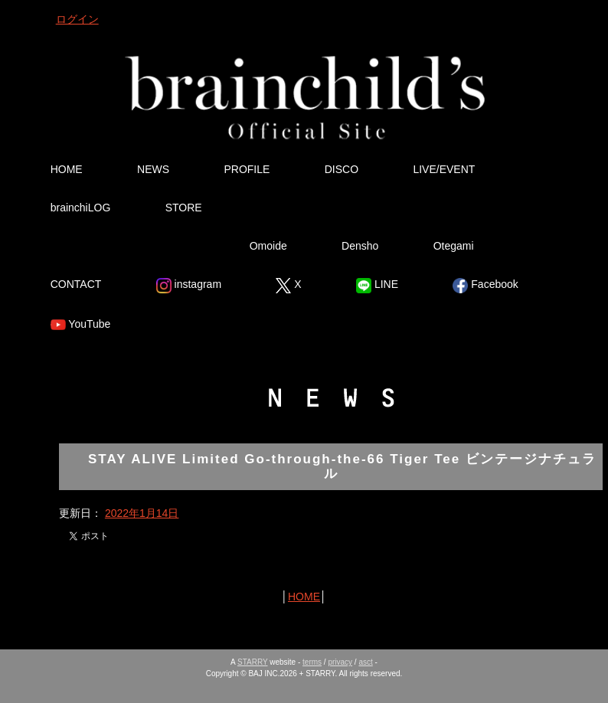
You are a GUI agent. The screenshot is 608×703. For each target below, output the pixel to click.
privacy (340, 662)
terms (312, 662)
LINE (377, 285)
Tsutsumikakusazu (122, 246)
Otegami (453, 246)
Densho (360, 246)
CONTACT (76, 284)
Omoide (268, 246)
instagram (188, 285)
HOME (67, 169)
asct (365, 662)
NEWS (153, 169)
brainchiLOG (81, 207)
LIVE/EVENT (444, 169)
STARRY (252, 662)
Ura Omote (309, 207)
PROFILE (247, 169)
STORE (183, 207)
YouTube (81, 324)
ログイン (77, 19)
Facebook (485, 285)
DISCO (341, 169)
